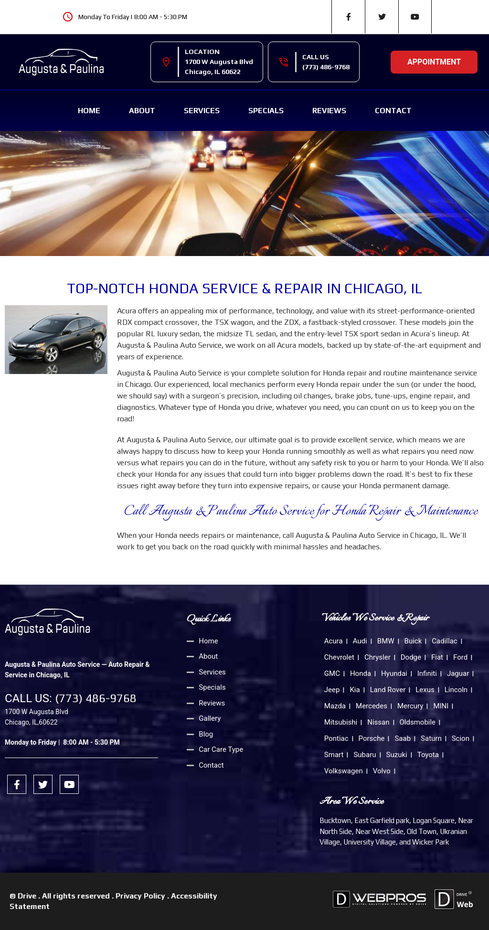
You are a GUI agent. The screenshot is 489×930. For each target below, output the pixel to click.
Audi (360, 641)
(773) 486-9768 (326, 67)
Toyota (428, 754)
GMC (332, 673)
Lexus (425, 689)
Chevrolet (339, 657)
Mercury (410, 706)
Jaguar (458, 673)
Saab (402, 738)
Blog (206, 734)
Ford (460, 657)
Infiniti (427, 673)
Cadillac (444, 641)
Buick (413, 641)
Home (89, 110)
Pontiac (336, 738)
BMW (385, 641)
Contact (393, 110)
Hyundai (394, 673)
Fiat (437, 657)
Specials (266, 110)
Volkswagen (343, 771)
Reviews (329, 110)
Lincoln (456, 689)
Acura (333, 641)
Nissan (378, 722)
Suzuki (396, 754)
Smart (334, 754)
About (142, 110)
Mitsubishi (340, 722)
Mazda (335, 706)
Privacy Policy (140, 895)
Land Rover (388, 689)
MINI (440, 706)
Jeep (332, 689)
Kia (355, 689)
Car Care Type (221, 749)
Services (202, 110)
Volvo (382, 771)
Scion (460, 738)
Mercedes (371, 706)
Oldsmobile (418, 722)
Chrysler (377, 657)
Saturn (431, 738)
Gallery (210, 718)
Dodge (411, 657)
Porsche (372, 738)
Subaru (364, 754)
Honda (360, 673)
